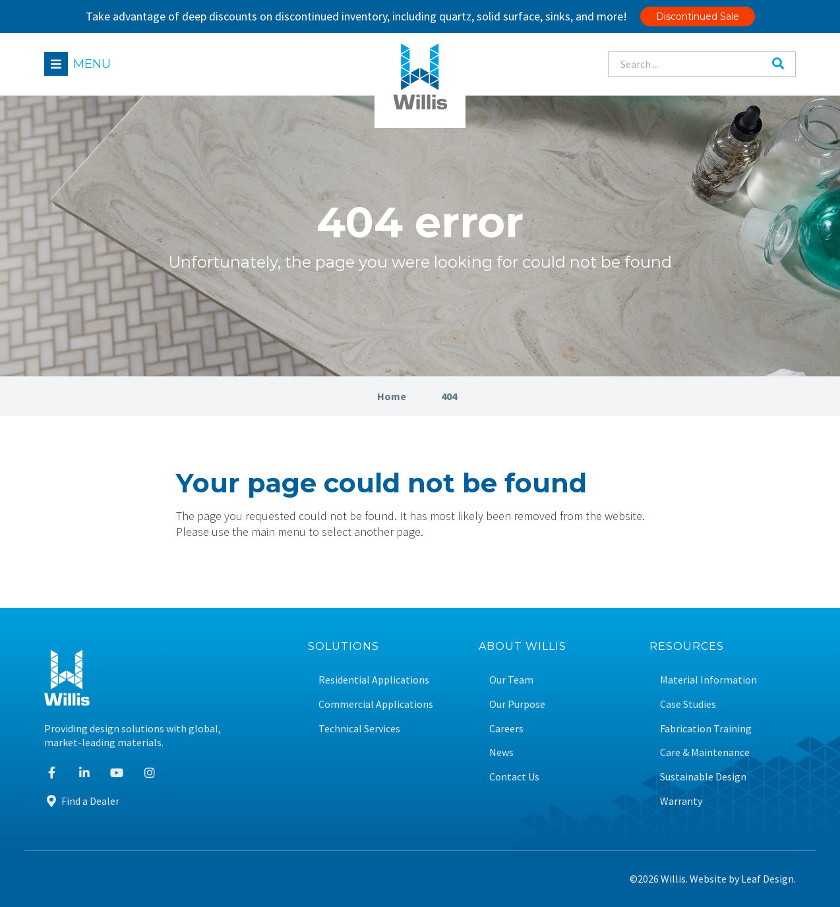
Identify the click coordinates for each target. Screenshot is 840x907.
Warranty (681, 801)
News (501, 752)
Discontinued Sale (697, 16)
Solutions (343, 647)
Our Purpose (517, 704)
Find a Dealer (81, 800)
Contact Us (514, 777)
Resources (686, 647)
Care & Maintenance (705, 752)
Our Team (511, 680)
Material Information (708, 680)
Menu (92, 64)
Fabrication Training (706, 728)
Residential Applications (373, 680)
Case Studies (688, 704)
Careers (506, 728)
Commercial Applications (375, 704)
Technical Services (359, 728)
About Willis (522, 647)
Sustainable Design (703, 777)
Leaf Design (767, 878)
